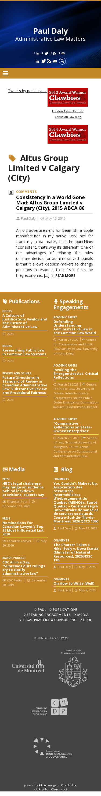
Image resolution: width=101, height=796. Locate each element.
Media (82, 614)
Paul (42, 609)
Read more (65, 275)
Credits (63, 638)
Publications (65, 609)
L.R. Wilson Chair (47, 789)
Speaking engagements (49, 614)
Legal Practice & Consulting (50, 620)
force (50, 785)
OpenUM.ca (68, 785)
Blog (87, 620)
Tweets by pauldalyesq (28, 90)
